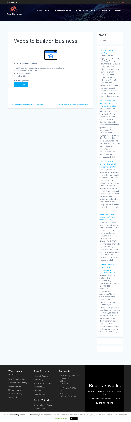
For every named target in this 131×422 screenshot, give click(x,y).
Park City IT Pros (113, 398)
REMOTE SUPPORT (118, 2)
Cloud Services (84, 10)
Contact (119, 10)
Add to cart (21, 84)
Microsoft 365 (61, 10)
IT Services (41, 10)
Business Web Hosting (17, 383)
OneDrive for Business (42, 383)
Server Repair (39, 408)
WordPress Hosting (16, 379)
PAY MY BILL (107, 2)
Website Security (15, 393)
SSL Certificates (14, 390)
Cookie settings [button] (61, 418)
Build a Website (14, 386)
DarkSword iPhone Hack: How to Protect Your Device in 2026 (108, 103)
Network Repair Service (43, 405)
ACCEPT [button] (73, 418)
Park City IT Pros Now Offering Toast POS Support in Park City (108, 164)
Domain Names (14, 397)
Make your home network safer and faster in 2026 (107, 217)
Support (104, 10)
